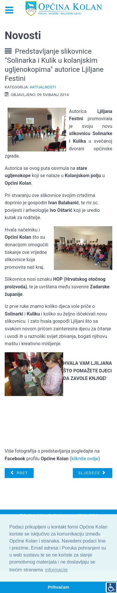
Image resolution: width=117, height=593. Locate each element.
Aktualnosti (43, 87)
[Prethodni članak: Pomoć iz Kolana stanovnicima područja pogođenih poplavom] (19, 473)
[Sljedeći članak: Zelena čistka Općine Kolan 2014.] (92, 473)
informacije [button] (56, 569)
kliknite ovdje (84, 458)
